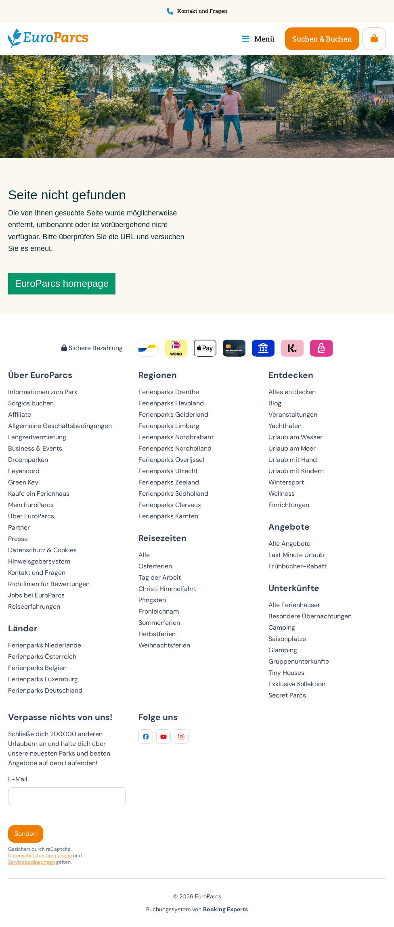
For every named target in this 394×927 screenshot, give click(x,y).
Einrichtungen (288, 505)
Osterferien (155, 566)
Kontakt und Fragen (36, 572)
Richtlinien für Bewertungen (49, 584)
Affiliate (19, 414)
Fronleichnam (158, 611)
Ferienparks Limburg (168, 426)
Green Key (23, 482)
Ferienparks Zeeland (168, 482)
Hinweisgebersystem (39, 561)
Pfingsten (152, 600)
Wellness (281, 493)
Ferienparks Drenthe (168, 392)
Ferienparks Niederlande (44, 645)
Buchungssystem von (197, 909)
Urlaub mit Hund (292, 459)
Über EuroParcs (31, 516)
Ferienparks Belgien (37, 668)
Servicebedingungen (31, 862)
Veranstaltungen (292, 414)
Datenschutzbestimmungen (40, 855)
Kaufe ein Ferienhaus (38, 493)
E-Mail (17, 779)
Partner (19, 527)
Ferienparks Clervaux (169, 505)
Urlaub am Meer (292, 448)
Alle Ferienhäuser (294, 605)
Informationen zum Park (43, 392)
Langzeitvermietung (37, 437)
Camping (281, 627)
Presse (18, 538)
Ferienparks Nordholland (175, 448)
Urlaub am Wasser (295, 437)
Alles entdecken (292, 392)
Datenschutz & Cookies (42, 550)
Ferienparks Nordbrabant (176, 437)
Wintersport (286, 482)
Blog (274, 403)
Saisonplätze (287, 639)
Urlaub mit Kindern (296, 471)
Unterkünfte (293, 588)
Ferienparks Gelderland (173, 414)
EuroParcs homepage (62, 283)
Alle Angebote (289, 543)
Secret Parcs (287, 695)
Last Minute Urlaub (296, 555)
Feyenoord (24, 471)
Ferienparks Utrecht (168, 471)
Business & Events (35, 448)
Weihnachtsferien (164, 645)
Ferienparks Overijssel (171, 459)
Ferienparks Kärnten (168, 516)
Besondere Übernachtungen (310, 616)
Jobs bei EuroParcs (36, 595)
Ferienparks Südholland (173, 493)
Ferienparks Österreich (42, 656)
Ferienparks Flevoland (171, 403)
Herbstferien (157, 634)
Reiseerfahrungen (34, 606)
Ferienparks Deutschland (45, 690)
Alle (144, 555)
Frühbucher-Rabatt (297, 566)
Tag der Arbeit (159, 577)
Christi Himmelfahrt (167, 589)
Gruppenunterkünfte (298, 661)
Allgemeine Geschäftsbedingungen (60, 426)
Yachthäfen (285, 426)
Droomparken (28, 459)
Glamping (282, 650)
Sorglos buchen (31, 403)
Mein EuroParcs (31, 505)
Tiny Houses (286, 672)
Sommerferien (159, 622)
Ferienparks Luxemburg (43, 679)
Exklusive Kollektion (296, 684)
